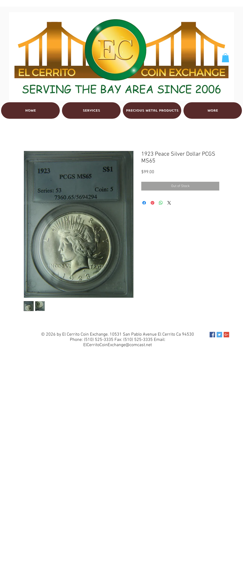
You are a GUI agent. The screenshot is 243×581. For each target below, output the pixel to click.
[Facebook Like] (211, 17)
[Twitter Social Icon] (219, 334)
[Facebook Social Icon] (212, 334)
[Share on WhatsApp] (160, 202)
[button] (225, 57)
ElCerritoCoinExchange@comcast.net (117, 345)
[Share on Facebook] (144, 202)
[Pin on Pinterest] (152, 202)
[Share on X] (169, 202)
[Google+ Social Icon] (226, 334)
